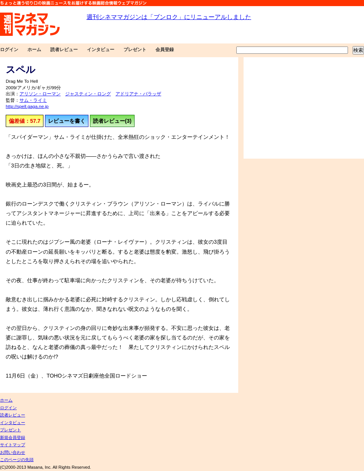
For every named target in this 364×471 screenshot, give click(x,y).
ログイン (9, 49)
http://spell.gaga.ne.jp (27, 106)
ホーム (34, 49)
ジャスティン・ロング (88, 93)
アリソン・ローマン (40, 93)
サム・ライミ (33, 100)
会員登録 (165, 49)
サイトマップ (12, 444)
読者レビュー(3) (112, 121)
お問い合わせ (12, 452)
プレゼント (134, 49)
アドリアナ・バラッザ (138, 93)
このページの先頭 (17, 459)
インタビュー (100, 49)
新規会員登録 (12, 437)
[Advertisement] (304, 108)
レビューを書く (66, 121)
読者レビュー (64, 49)
